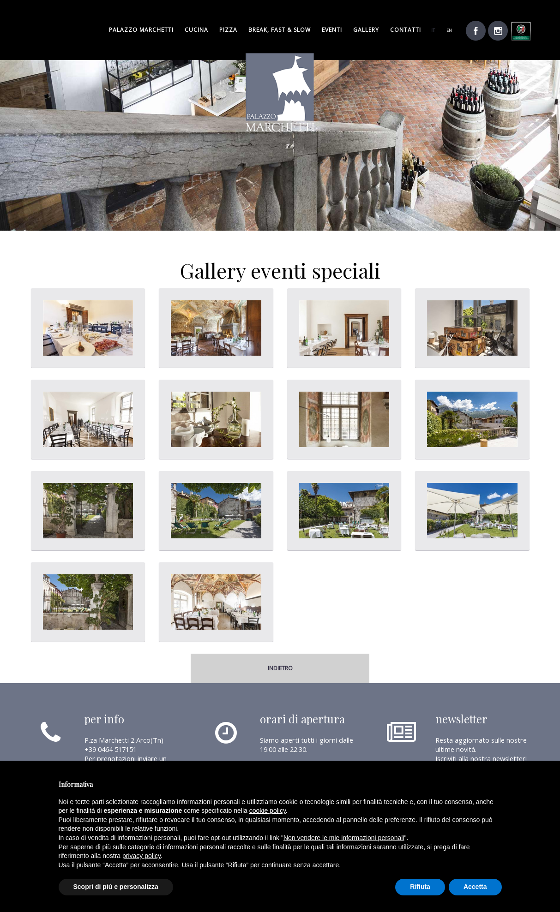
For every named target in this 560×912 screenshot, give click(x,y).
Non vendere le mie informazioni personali (343, 837)
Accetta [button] (475, 886)
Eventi (332, 30)
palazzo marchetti (141, 30)
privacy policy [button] (141, 855)
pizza (228, 30)
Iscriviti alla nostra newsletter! (481, 758)
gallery (366, 30)
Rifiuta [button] (420, 886)
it (433, 30)
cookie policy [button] (267, 810)
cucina (196, 30)
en (449, 30)
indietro (280, 668)
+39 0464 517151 (110, 749)
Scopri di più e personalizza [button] (115, 886)
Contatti (405, 30)
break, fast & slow (279, 30)
